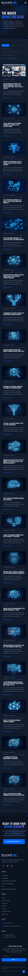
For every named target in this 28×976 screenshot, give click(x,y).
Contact (4, 909)
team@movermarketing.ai (11, 926)
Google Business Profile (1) (12, 51)
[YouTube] (12, 866)
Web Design (5, 878)
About (3, 898)
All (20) (5, 45)
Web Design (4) (7, 48)
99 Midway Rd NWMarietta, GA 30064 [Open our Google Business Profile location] (9, 936)
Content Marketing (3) (10, 55)
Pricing (4, 906)
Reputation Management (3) (11, 58)
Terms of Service (15, 971)
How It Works (6, 900)
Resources (5, 903)
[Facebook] (3, 866)
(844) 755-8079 (7, 923)
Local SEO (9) (15, 45)
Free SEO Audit (6, 911)
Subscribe (14, 959)
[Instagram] (7, 866)
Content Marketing (7, 883)
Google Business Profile (9, 881)
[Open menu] (25, 3)
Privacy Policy (21, 962)
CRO (3, 886)
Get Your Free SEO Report (14, 841)
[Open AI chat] (23, 971)
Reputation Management (9, 889)
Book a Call (5, 914)
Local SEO (5, 875)
